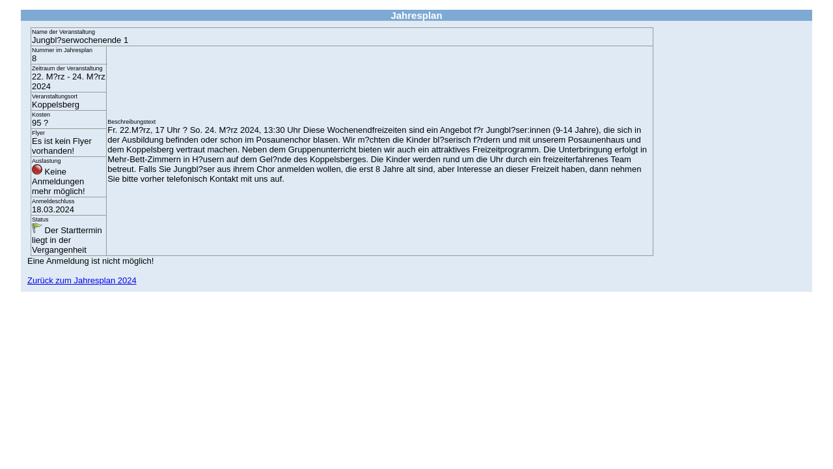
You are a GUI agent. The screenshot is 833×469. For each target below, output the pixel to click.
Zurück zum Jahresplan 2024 (82, 280)
